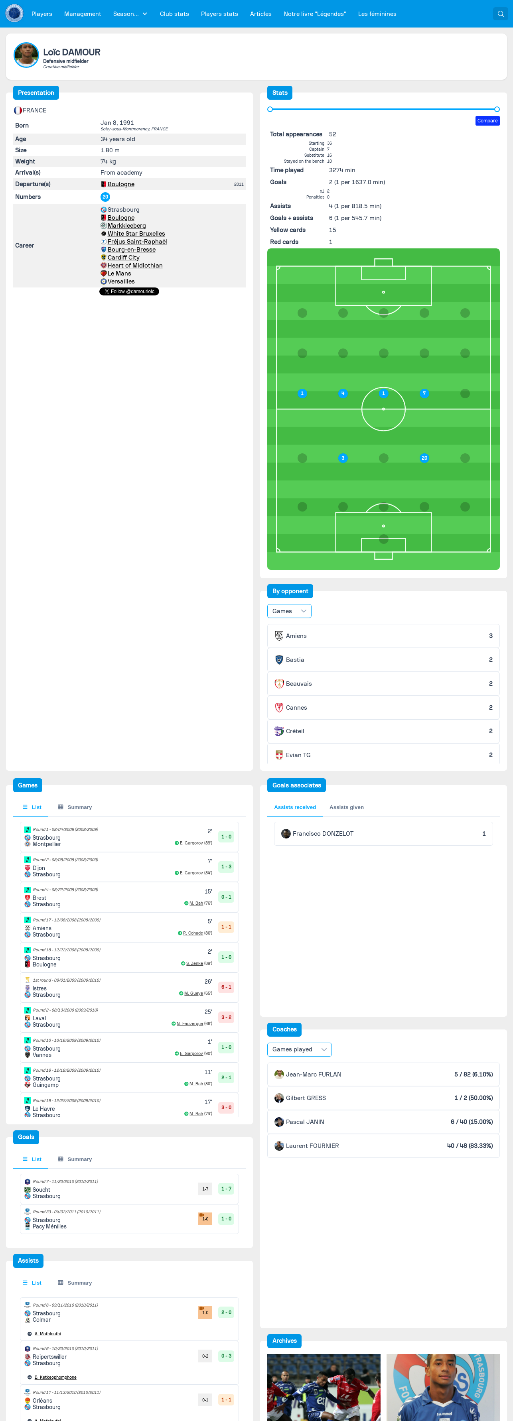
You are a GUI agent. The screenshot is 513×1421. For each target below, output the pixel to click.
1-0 (203, 1216)
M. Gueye (193, 993)
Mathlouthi (48, 1333)
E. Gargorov (191, 843)
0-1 (205, 1399)
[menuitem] (42, 13)
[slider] (270, 109)
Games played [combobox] (292, 1049)
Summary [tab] (75, 807)
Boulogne (121, 184)
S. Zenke (194, 963)
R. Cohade (193, 933)
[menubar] (214, 13)
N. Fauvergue (190, 1023)
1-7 (205, 1189)
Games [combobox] (282, 611)
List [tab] (32, 807)
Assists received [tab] (295, 807)
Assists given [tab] (347, 807)
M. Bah (196, 903)
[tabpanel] (129, 1204)
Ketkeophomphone (56, 1377)
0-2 (205, 1356)
